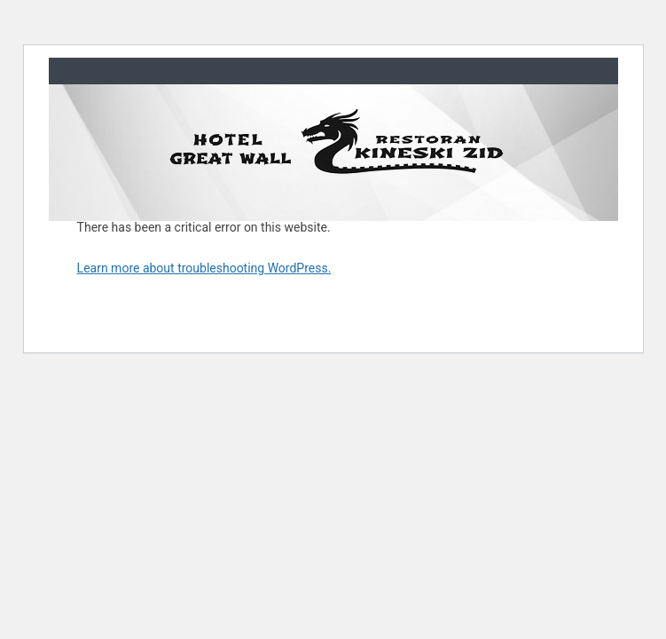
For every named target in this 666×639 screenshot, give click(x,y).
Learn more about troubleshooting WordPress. (204, 268)
